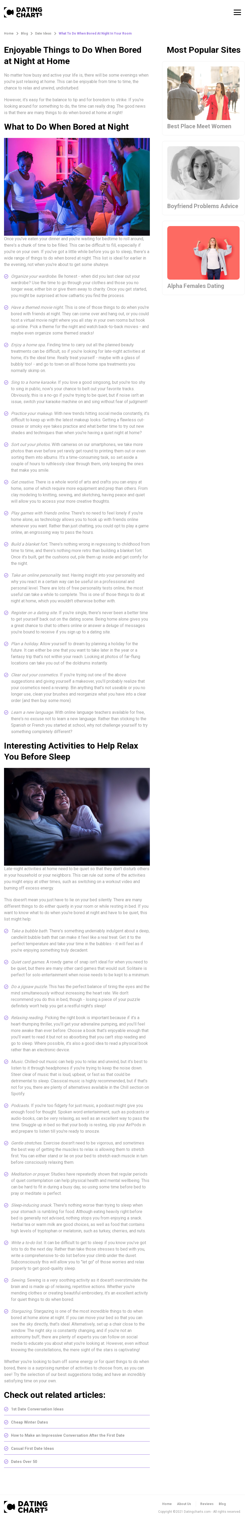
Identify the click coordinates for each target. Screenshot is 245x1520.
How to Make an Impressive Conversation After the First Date (74, 1435)
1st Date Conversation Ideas (40, 1409)
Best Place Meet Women (203, 126)
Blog (222, 1504)
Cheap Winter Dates (31, 1422)
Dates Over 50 (25, 1461)
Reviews (207, 1504)
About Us (184, 1504)
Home (167, 1504)
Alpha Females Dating (199, 296)
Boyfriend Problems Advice (196, 211)
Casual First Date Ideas (34, 1448)
